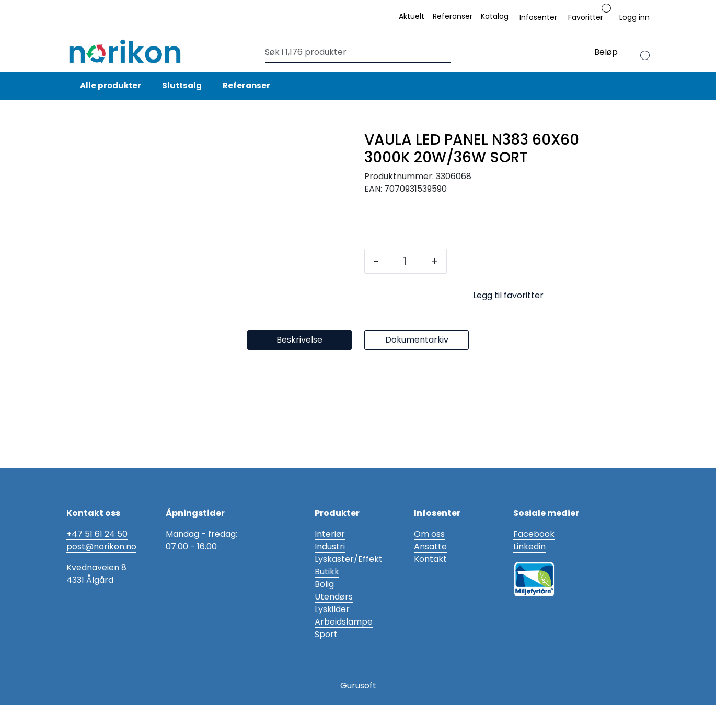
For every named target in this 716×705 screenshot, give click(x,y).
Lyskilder (332, 609)
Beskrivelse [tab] (299, 446)
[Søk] (355, 52)
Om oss (429, 534)
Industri (330, 546)
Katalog (495, 16)
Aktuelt (411, 16)
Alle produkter (109, 85)
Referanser (452, 16)
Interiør (330, 534)
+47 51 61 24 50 (97, 534)
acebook (536, 534)
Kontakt (430, 559)
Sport (326, 634)
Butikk (327, 572)
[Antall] (405, 261)
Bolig (324, 584)
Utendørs (334, 597)
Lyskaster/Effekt (349, 559)
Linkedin (529, 546)
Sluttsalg (182, 85)
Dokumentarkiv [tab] (416, 446)
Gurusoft (358, 685)
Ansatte (430, 546)
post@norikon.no (101, 546)
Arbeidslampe (344, 622)
